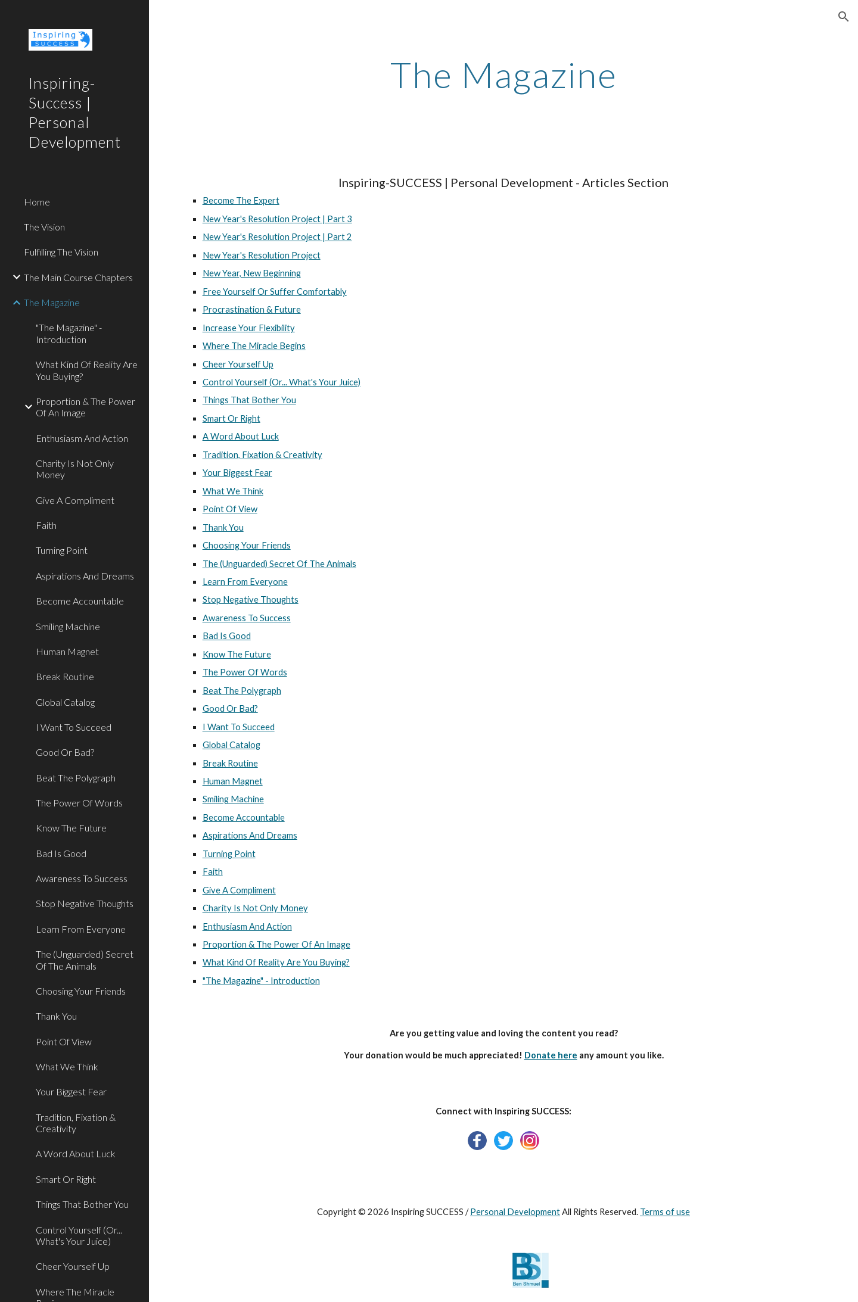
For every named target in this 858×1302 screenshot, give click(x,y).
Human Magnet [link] (67, 651)
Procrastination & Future (252, 309)
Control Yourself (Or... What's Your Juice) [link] (79, 1235)
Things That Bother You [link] (82, 1204)
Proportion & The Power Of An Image (276, 944)
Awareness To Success (247, 618)
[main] (504, 74)
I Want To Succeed (239, 727)
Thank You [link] (56, 1015)
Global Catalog (231, 745)
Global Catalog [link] (65, 702)
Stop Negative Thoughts (251, 599)
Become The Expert (241, 200)
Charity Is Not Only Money (255, 908)
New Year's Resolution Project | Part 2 (277, 237)
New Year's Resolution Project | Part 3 (277, 219)
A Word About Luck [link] (76, 1153)
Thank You (223, 527)
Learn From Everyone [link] (81, 929)
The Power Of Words (245, 672)
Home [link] (37, 201)
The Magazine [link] (52, 302)
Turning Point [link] (62, 550)
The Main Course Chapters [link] (78, 277)
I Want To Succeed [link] (73, 727)
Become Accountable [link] (80, 600)
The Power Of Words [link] (79, 802)
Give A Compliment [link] (75, 500)
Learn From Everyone (245, 582)
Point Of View (230, 509)
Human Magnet (233, 781)
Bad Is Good (227, 636)
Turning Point (229, 854)
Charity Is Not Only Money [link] (75, 468)
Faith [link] (46, 525)
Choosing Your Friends (247, 545)
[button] (843, 16)
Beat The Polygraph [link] (76, 777)
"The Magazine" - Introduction (261, 981)
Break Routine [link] (65, 676)
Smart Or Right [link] (66, 1179)
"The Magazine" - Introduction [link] (69, 333)
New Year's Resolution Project (262, 255)
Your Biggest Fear (237, 473)
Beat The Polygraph (242, 691)
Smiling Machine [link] (68, 626)
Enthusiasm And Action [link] (82, 438)
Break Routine (230, 763)
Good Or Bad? (230, 708)
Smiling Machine (233, 799)
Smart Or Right (231, 418)
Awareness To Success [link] (82, 878)
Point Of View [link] (64, 1041)
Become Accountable (244, 817)
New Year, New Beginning (252, 273)
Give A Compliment (239, 890)
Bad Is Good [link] (61, 853)
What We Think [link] (67, 1066)
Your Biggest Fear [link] (71, 1091)
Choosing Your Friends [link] (81, 990)
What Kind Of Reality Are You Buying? (276, 962)
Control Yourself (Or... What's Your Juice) (281, 382)
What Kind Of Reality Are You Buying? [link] (87, 370)
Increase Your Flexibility (249, 328)
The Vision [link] (44, 226)
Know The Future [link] (71, 827)
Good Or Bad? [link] (65, 752)
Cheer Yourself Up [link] (73, 1266)
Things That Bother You (249, 400)
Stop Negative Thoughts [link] (84, 903)
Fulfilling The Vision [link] (61, 251)
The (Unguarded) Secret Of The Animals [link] (84, 959)
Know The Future (237, 654)
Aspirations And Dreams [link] (85, 575)
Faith (213, 872)
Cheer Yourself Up (238, 364)
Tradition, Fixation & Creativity (262, 455)
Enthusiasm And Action (247, 926)
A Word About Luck (241, 436)
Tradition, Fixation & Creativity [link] (76, 1122)
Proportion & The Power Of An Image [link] (85, 406)
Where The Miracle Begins (254, 346)
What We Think (233, 491)
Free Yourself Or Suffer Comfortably (275, 291)
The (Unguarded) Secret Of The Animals (279, 564)
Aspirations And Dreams (250, 835)
